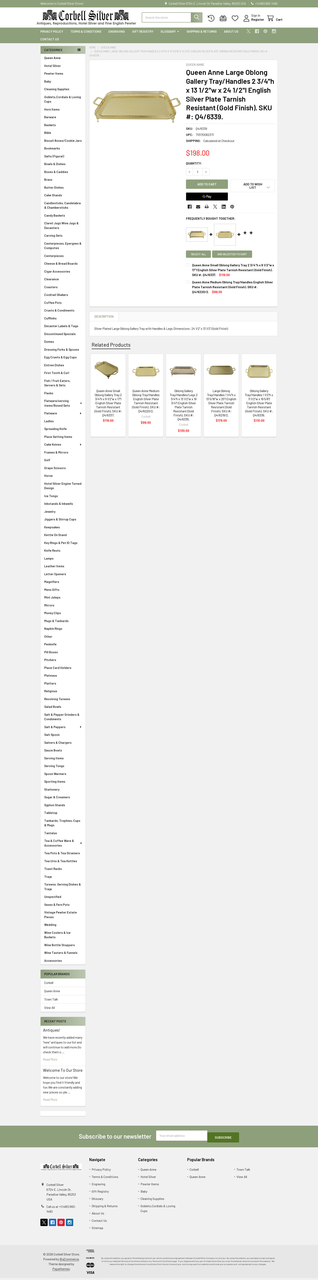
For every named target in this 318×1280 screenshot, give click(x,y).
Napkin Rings (53, 632)
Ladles (49, 425)
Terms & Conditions (85, 35)
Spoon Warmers (55, 777)
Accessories (53, 964)
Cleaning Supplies (56, 93)
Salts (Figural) (54, 160)
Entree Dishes (54, 369)
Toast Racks (53, 872)
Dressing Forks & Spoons (61, 353)
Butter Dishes (54, 191)
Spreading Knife (55, 432)
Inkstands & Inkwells (58, 507)
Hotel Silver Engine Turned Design (63, 489)
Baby (47, 85)
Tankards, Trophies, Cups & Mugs (62, 826)
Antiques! (51, 1033)
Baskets (50, 128)
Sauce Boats (53, 754)
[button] (252, 189)
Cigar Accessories (57, 275)
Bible (47, 136)
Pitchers (50, 663)
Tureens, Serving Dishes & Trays (62, 890)
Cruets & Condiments (59, 314)
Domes (49, 345)
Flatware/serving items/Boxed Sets (63, 407)
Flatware (63, 417)
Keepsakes (52, 531)
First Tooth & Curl (56, 376)
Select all (198, 255)
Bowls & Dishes (55, 167)
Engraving (117, 35)
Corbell (48, 986)
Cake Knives (63, 448)
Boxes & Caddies (56, 175)
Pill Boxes (51, 656)
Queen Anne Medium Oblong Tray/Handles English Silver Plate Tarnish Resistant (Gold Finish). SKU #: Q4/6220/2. (146, 402)
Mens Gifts (51, 593)
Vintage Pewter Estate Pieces (60, 918)
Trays (48, 880)
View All (49, 1011)
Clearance (51, 283)
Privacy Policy (51, 35)
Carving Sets (53, 239)
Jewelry (49, 515)
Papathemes (61, 1270)
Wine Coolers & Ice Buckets (57, 938)
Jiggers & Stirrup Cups (60, 523)
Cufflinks (50, 322)
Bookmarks (52, 152)
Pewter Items (53, 77)
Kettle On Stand (55, 538)
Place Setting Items (58, 440)
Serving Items (54, 762)
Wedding (50, 928)
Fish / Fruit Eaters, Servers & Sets (57, 387)
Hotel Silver (52, 69)
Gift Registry (142, 35)
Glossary (170, 35)
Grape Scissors (55, 471)
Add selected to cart (234, 255)
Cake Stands (53, 199)
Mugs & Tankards (56, 624)
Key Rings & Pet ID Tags (60, 546)
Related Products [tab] (111, 346)
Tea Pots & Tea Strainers (62, 857)
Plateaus (50, 679)
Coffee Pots (53, 306)
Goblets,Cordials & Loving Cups (62, 103)
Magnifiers (51, 585)
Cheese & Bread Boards (61, 267)
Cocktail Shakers (56, 298)
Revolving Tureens (57, 702)
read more (50, 1063)
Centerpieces (54, 259)
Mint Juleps (52, 601)
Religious (50, 694)
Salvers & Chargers (58, 746)
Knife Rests (52, 554)
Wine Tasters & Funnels (60, 956)
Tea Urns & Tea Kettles (60, 864)
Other (48, 640)
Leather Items (54, 570)
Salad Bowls (52, 710)
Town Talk (51, 1003)
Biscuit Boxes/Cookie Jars (63, 144)
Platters (50, 687)
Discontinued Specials (60, 337)
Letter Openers (55, 577)
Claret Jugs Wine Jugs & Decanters (61, 229)
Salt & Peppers (63, 730)
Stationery (51, 793)
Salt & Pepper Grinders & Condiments (62, 720)
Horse (48, 479)
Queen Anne (52, 61)
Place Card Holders (57, 671)
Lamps (49, 562)
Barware (50, 121)
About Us (231, 35)
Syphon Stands (54, 808)
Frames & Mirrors (56, 456)
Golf (47, 463)
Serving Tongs (54, 769)
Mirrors (49, 609)
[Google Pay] (207, 198)
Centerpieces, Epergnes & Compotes (63, 249)
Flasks (48, 397)
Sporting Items (54, 785)
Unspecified (52, 900)
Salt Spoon (52, 738)
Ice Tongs (51, 499)
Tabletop (50, 816)
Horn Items (52, 113)
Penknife (50, 648)
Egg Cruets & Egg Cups (60, 361)
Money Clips (52, 616)
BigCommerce (69, 1261)
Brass (48, 183)
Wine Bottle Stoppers (59, 948)
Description (104, 317)
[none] (136, 110)
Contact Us (49, 43)
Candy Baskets (54, 219)
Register (252, 22)
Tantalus (50, 836)
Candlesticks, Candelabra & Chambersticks (62, 209)
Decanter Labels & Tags (61, 329)
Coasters (51, 290)
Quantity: (194, 167)
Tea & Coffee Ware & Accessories (63, 847)
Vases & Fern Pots (57, 908)
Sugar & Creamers (57, 801)
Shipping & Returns (202, 35)
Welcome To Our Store (63, 1073)
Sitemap (97, 1230)
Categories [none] (53, 53)
